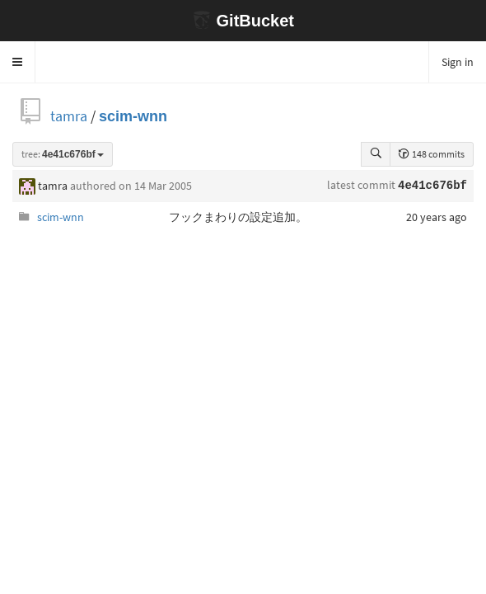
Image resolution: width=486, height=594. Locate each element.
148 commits (432, 154)
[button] (17, 61)
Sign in (458, 61)
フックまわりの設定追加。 (238, 217)
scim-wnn (133, 115)
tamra (68, 115)
